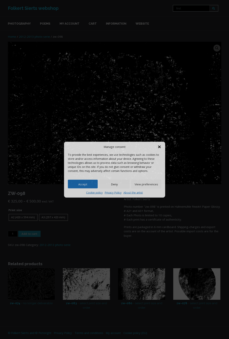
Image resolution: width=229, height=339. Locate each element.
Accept (82, 184)
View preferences (146, 184)
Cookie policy (94, 192)
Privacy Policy (113, 192)
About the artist (133, 192)
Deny (114, 184)
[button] (159, 146)
